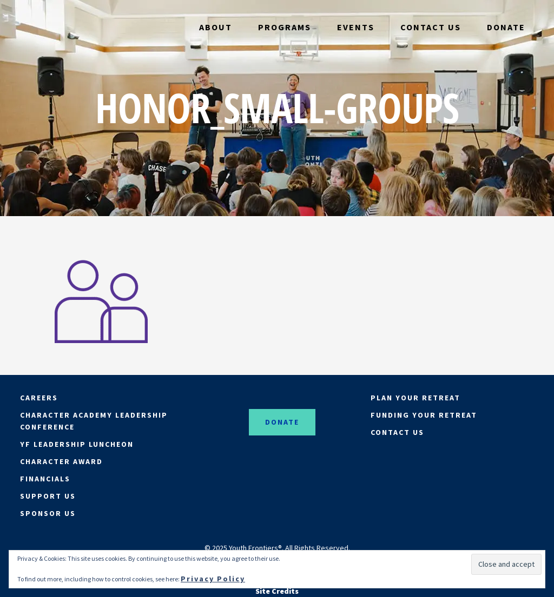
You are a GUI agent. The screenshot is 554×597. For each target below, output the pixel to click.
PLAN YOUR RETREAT (415, 398)
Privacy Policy (213, 578)
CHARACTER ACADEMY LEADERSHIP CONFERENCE (94, 421)
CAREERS (39, 398)
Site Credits (277, 591)
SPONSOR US (48, 513)
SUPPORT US (48, 496)
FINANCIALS (45, 479)
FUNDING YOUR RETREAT (424, 415)
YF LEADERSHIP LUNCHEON (77, 444)
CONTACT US (397, 432)
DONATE (282, 422)
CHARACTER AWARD (61, 461)
